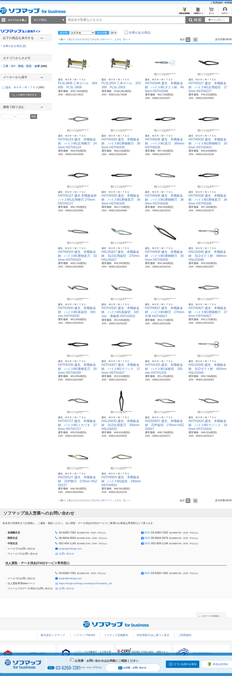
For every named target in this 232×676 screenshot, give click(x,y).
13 (118, 39)
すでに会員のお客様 (185, 664)
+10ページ (106, 39)
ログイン (225, 12)
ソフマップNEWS (84, 635)
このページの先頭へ (210, 616)
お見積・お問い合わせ (132, 667)
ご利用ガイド (198, 12)
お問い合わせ (66, 553)
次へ (125, 39)
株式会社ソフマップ (53, 635)
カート (211, 12)
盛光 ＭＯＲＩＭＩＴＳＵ (24, 87)
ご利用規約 (217, 2)
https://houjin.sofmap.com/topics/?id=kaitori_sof (85, 583)
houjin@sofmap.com (70, 548)
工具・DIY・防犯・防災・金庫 (25, 66)
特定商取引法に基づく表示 (153, 635)
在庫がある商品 (14, 46)
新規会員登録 (184, 12)
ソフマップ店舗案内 (116, 635)
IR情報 (228, 2)
